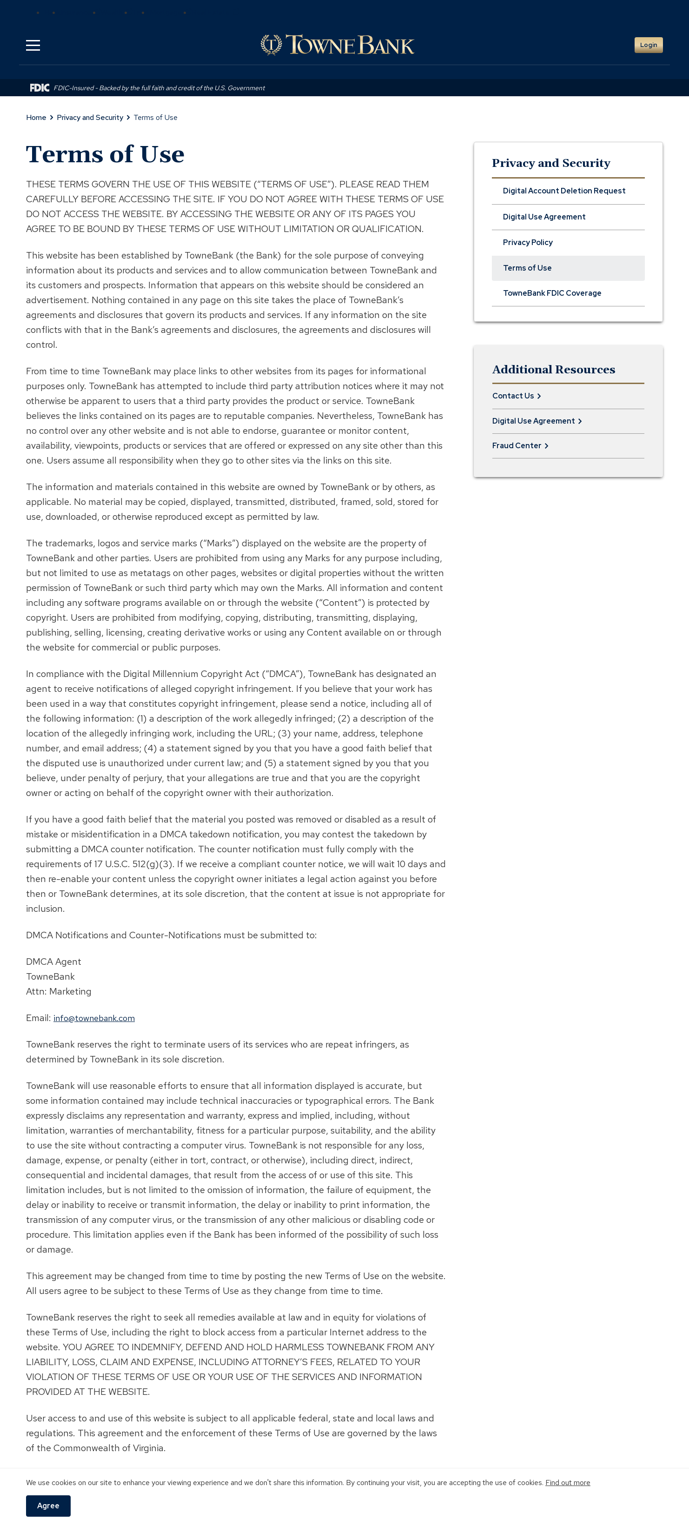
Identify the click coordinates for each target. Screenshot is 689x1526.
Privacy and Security (90, 117)
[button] (33, 45)
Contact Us (513, 396)
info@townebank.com (98, 1018)
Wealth (116, 12)
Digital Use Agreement (533, 421)
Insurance (80, 12)
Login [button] (648, 45)
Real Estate (215, 12)
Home (36, 117)
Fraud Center (517, 446)
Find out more (567, 1482)
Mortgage (171, 12)
